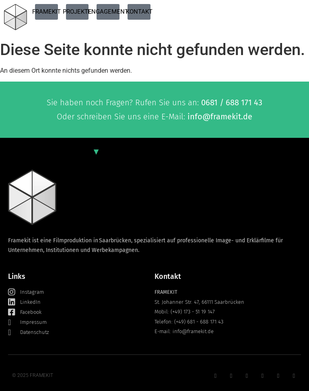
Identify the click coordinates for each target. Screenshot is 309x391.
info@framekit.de (219, 116)
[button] (17, 373)
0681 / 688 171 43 (231, 102)
